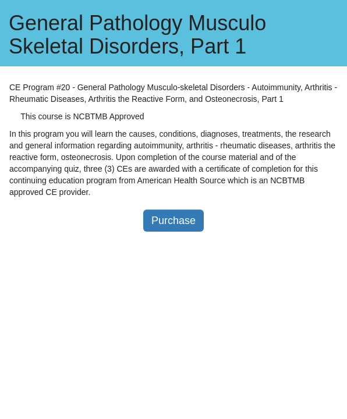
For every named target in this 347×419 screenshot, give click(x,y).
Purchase (173, 220)
